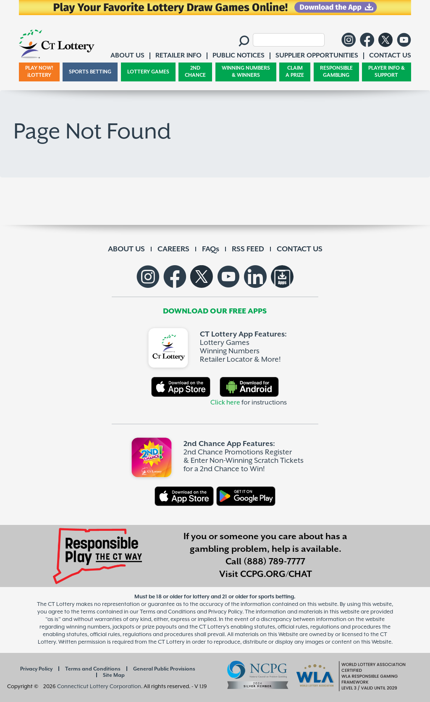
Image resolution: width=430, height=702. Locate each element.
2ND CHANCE (195, 72)
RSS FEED (248, 249)
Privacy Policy (36, 669)
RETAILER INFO (178, 56)
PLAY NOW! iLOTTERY (39, 72)
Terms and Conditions (93, 669)
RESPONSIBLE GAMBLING (336, 72)
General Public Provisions (164, 669)
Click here (225, 403)
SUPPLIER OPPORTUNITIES (316, 56)
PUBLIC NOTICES (238, 56)
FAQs (210, 249)
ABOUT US (126, 249)
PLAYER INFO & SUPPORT (386, 72)
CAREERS (173, 249)
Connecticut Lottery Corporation (99, 687)
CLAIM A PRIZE (295, 72)
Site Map (114, 675)
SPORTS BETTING (90, 72)
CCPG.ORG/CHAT (276, 574)
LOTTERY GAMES (148, 72)
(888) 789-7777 (274, 562)
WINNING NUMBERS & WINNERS (246, 72)
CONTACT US (299, 249)
